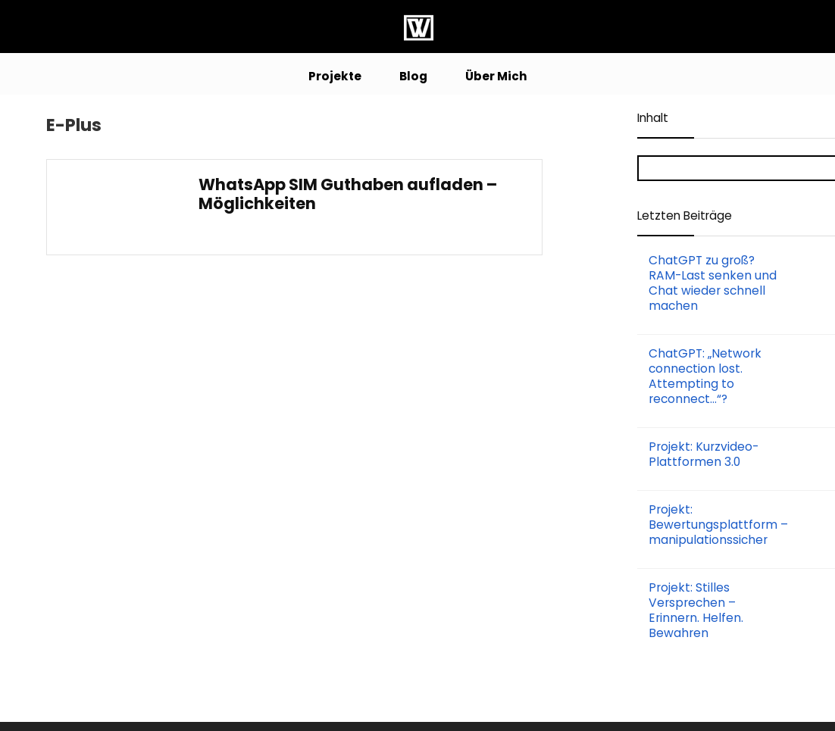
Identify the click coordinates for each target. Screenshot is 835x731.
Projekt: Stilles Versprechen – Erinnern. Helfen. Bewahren (696, 610)
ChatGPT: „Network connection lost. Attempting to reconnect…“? (705, 376)
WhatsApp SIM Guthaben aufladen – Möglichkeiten (348, 193)
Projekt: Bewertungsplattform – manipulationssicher (718, 524)
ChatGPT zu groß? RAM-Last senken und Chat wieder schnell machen (713, 283)
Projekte (334, 76)
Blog (413, 76)
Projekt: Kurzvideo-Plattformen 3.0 (703, 454)
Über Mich (496, 76)
